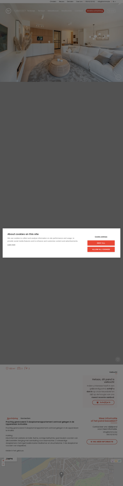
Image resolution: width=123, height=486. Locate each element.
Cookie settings (101, 237)
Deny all (101, 243)
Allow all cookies (101, 249)
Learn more (11, 245)
